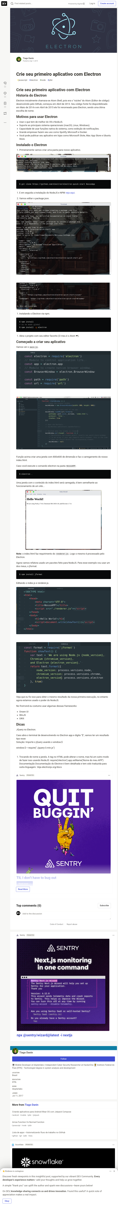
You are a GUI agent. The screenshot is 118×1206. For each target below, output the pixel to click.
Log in (92, 3)
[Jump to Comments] (5, 95)
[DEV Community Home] (4, 3)
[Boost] (5, 113)
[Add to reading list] (5, 105)
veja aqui (70, 192)
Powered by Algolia (76, 4)
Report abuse (72, 924)
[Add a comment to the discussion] (66, 915)
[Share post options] (5, 122)
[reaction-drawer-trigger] (5, 84)
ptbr (50, 80)
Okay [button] (7, 1201)
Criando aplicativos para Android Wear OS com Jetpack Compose (63, 1114)
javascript (22, 80)
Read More (23, 889)
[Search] (12, 3)
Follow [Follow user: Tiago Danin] (64, 1059)
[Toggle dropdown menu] (109, 775)
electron (33, 80)
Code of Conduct (56, 924)
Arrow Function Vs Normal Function (63, 1124)
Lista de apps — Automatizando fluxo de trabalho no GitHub (63, 1134)
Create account (107, 3)
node (43, 80)
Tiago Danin (28, 58)
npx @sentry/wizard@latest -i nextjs (44, 1035)
